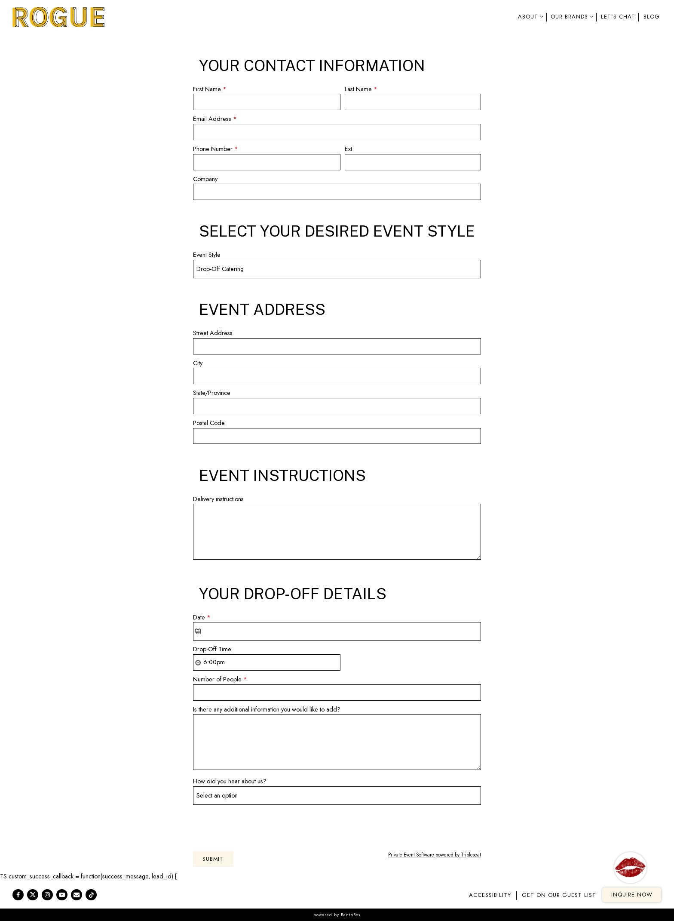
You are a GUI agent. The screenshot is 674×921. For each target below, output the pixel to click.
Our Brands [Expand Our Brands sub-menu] (570, 16)
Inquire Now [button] (632, 894)
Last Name (361, 89)
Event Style (207, 254)
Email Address (215, 119)
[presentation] (258, 826)
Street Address (213, 333)
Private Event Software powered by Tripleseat (434, 854)
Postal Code (209, 423)
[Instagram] (47, 894)
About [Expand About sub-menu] (529, 16)
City (197, 363)
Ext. (349, 149)
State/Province (211, 392)
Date (202, 617)
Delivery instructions (218, 499)
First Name (210, 89)
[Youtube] (61, 894)
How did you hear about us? (230, 781)
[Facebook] (18, 894)
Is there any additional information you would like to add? (266, 709)
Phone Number (215, 149)
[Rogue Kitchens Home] (59, 16)
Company (205, 179)
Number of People (220, 679)
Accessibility (490, 895)
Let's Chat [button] (618, 16)
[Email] (76, 894)
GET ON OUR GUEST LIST (559, 895)
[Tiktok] (91, 894)
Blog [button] (651, 16)
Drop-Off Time (212, 649)
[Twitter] (32, 894)
